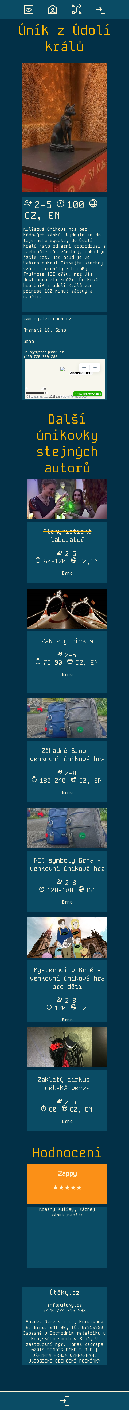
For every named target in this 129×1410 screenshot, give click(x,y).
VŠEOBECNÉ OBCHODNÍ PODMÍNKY (65, 1361)
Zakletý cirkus (67, 641)
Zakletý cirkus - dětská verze (67, 1083)
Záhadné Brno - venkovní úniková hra (67, 755)
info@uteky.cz (64, 1305)
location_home (52, 9)
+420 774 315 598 (64, 1310)
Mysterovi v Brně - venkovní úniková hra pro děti (67, 978)
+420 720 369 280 (40, 356)
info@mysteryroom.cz (43, 352)
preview (28, 9)
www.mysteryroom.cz (47, 319)
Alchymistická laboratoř (67, 535)
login (100, 9)
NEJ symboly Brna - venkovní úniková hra (67, 864)
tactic (76, 9)
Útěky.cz (65, 1292)
